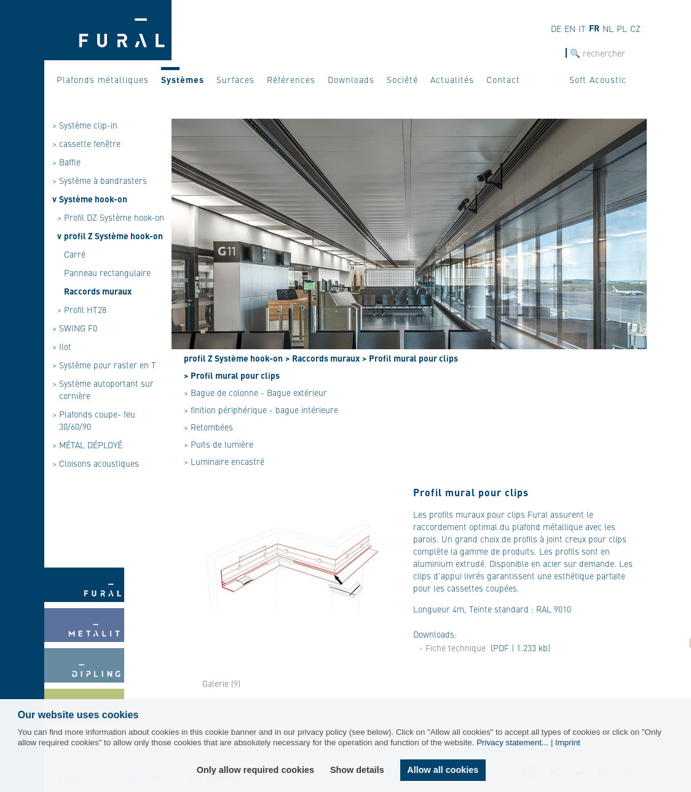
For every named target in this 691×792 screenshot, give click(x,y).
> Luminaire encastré (224, 461)
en (569, 28)
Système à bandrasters (103, 180)
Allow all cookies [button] (442, 770)
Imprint (567, 742)
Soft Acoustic (597, 79)
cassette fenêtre (89, 143)
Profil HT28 (85, 309)
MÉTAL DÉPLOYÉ (90, 444)
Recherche (547, 53)
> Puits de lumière (218, 444)
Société (402, 79)
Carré (74, 254)
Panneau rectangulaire (107, 272)
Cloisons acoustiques (99, 463)
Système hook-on (93, 198)
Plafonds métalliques (103, 79)
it (582, 28)
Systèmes (182, 79)
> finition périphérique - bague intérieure (261, 409)
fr (594, 28)
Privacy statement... (512, 742)
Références (291, 79)
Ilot (65, 346)
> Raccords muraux (322, 358)
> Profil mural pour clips (410, 358)
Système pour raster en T (107, 364)
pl (622, 28)
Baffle (70, 162)
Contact (503, 79)
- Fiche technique (452, 647)
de (556, 28)
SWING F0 (78, 328)
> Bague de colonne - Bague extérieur (255, 392)
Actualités (452, 79)
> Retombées (208, 427)
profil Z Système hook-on (113, 235)
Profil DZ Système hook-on (114, 217)
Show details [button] (357, 770)
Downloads (351, 79)
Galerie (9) (221, 683)
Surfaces (235, 79)
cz (635, 28)
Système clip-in (88, 125)
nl (608, 28)
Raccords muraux (98, 291)
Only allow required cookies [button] (255, 770)
